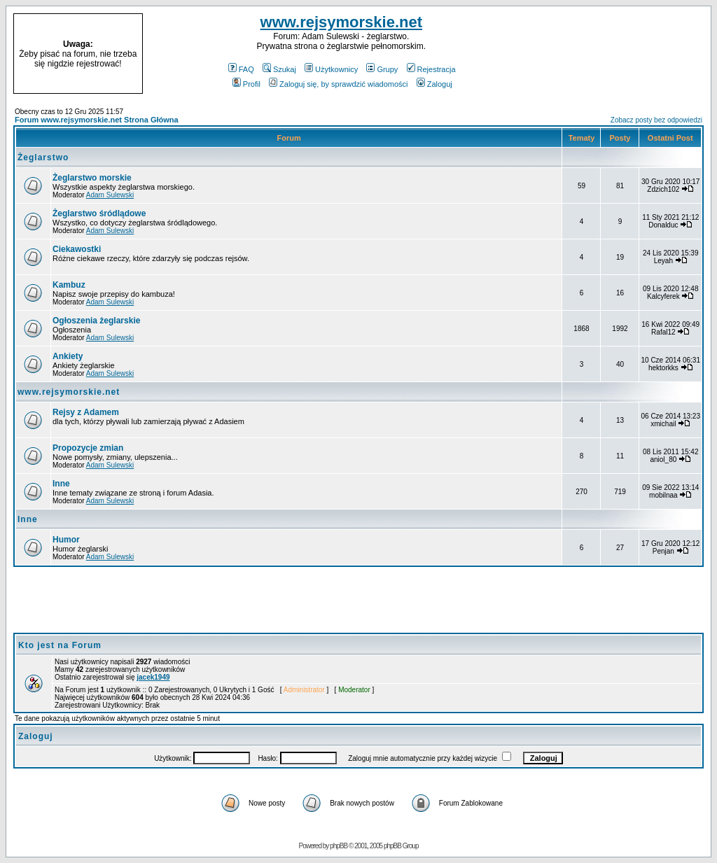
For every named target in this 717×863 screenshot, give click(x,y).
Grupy (382, 69)
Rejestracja (431, 69)
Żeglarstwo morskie (92, 178)
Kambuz (69, 285)
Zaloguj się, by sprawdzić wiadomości (338, 84)
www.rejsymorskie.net (341, 22)
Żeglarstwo (43, 157)
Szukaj (279, 69)
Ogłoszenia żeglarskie (96, 320)
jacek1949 (153, 677)
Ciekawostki (77, 249)
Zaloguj (434, 84)
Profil (246, 84)
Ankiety (68, 356)
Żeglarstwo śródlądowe (99, 213)
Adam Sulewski (110, 195)
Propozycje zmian (88, 448)
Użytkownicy (331, 69)
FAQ (241, 69)
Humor (66, 540)
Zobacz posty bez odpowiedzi (656, 120)
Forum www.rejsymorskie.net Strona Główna (97, 119)
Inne (61, 484)
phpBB (338, 846)
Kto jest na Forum (60, 645)
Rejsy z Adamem (86, 412)
